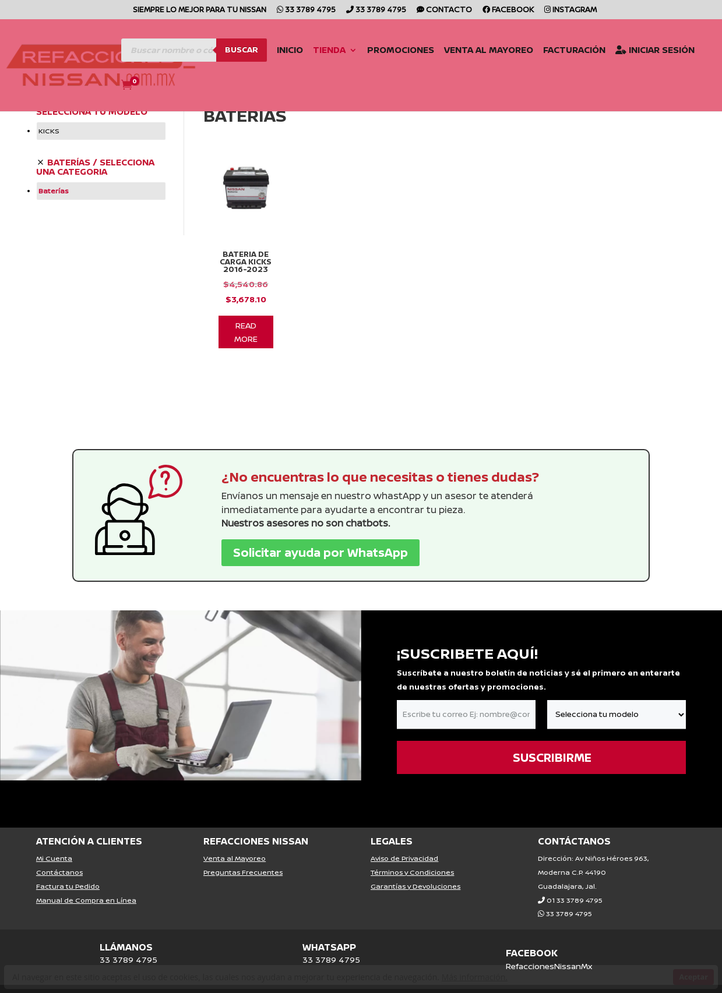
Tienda (310, 50)
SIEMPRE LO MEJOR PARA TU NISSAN (199, 10)
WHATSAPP (329, 931)
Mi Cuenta (54, 842)
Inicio (271, 50)
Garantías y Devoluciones (415, 870)
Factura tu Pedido (68, 870)
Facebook (508, 10)
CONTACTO (444, 10)
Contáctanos (59, 856)
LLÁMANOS (126, 931)
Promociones (381, 50)
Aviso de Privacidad (404, 842)
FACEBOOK (532, 937)
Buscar (223, 48)
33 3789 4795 (306, 10)
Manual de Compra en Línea (86, 884)
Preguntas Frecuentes (243, 856)
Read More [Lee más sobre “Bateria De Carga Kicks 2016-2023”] (246, 316)
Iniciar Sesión (636, 49)
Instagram (570, 10)
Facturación (555, 50)
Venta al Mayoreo (470, 50)
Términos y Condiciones (412, 856)
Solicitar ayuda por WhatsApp (320, 537)
